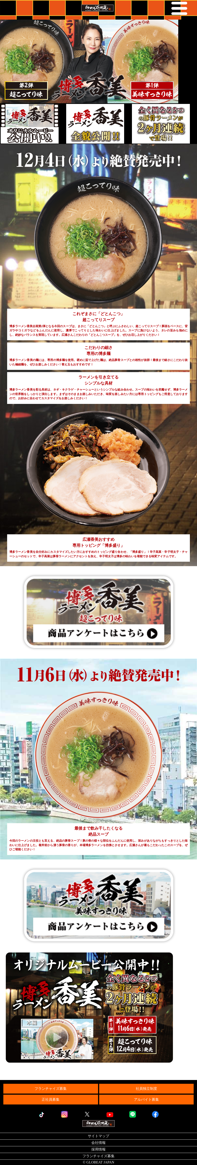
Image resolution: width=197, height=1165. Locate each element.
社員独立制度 (146, 1088)
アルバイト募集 (146, 1099)
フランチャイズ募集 (51, 1088)
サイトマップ (98, 1136)
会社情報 (98, 1143)
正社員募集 (51, 1099)
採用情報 (98, 1149)
